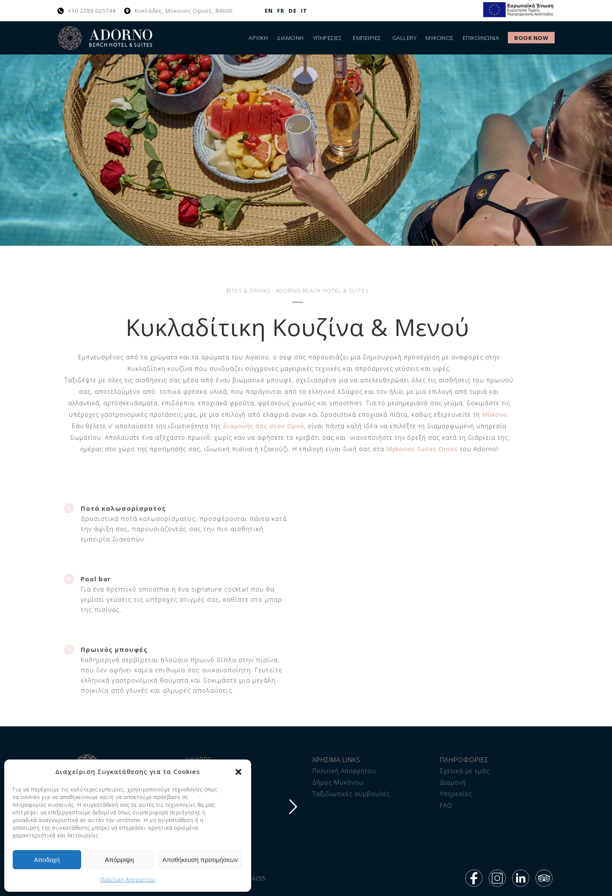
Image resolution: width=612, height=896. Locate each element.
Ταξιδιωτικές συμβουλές (351, 794)
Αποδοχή (47, 859)
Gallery (404, 38)
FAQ (446, 805)
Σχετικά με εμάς (465, 771)
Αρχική (258, 38)
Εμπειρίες (367, 38)
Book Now (531, 38)
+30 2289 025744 (92, 10)
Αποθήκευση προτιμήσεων (200, 859)
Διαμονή (290, 38)
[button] (238, 772)
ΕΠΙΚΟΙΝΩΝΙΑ (481, 38)
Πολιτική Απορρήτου (128, 879)
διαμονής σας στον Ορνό (263, 426)
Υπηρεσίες (327, 38)
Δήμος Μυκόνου (337, 782)
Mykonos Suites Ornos (422, 449)
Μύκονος (439, 38)
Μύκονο (494, 414)
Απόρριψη (119, 859)
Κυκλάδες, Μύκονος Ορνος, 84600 (183, 10)
